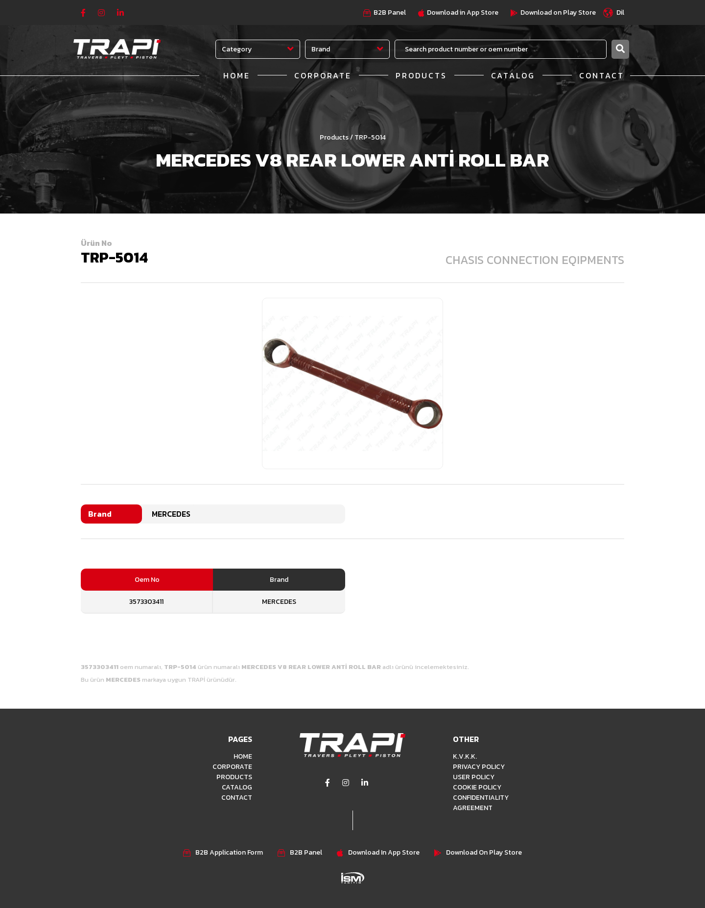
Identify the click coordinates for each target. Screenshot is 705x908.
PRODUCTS (421, 75)
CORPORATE (323, 75)
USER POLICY (473, 777)
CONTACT (601, 75)
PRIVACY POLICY (479, 767)
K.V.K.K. (465, 756)
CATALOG (513, 75)
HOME (236, 75)
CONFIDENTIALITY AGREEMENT (481, 802)
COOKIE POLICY (477, 787)
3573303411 (146, 601)
